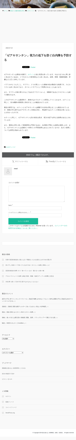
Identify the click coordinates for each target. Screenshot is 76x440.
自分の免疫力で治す (8, 377)
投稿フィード (10, 405)
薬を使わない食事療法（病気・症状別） (23, 4)
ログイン (8, 399)
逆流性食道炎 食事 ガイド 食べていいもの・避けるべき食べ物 (25, 274)
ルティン (31, 74)
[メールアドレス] (35, 218)
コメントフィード (11, 410)
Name (10, 208)
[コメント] (36, 195)
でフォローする (20, 161)
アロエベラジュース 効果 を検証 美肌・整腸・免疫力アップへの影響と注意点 (30, 279)
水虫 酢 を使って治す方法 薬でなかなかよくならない (22, 285)
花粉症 (4, 310)
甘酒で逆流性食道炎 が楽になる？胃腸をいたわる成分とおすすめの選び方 (29, 263)
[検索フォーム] (36, 246)
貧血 (3, 315)
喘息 (3, 326)
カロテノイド (11, 147)
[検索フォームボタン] (72, 247)
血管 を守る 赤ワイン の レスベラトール (14, 302)
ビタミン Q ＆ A (7, 382)
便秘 (3, 321)
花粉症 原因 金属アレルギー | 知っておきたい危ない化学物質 (27, 310)
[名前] (35, 211)
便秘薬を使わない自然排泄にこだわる (14, 371)
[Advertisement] (38, 27)
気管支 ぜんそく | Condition (15, 326)
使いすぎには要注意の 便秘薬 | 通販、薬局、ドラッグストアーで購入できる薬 (31, 321)
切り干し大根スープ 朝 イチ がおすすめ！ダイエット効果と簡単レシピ (28, 268)
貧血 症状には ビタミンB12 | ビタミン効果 (20, 315)
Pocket (32, 67)
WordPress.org (10, 416)
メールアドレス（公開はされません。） (19, 215)
